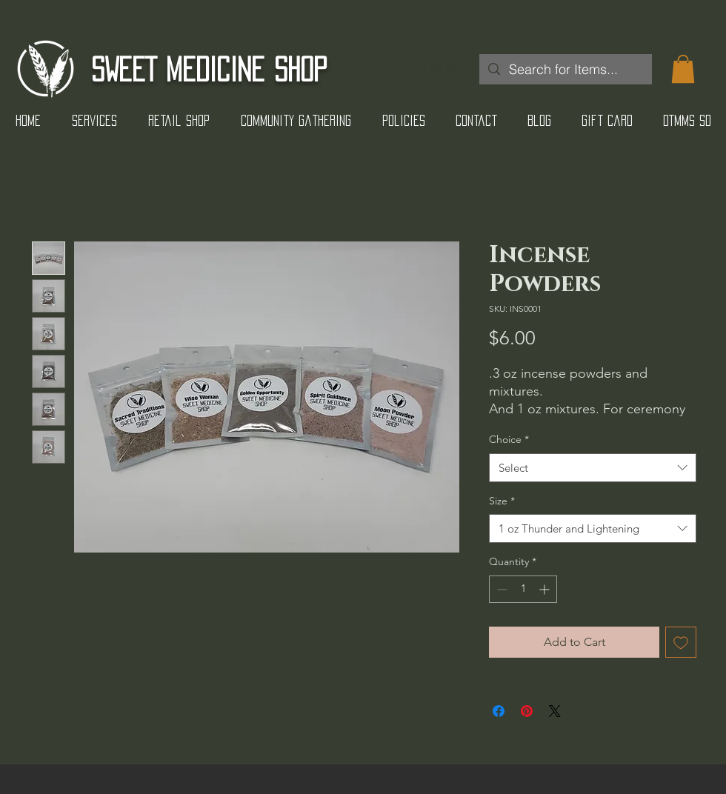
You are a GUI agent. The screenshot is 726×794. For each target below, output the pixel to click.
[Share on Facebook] (498, 711)
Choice (509, 439)
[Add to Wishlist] (680, 642)
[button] (683, 69)
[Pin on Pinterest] (527, 711)
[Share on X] (555, 711)
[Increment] (545, 589)
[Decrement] (500, 589)
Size (502, 500)
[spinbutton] (523, 589)
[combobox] (592, 467)
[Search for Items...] (565, 69)
